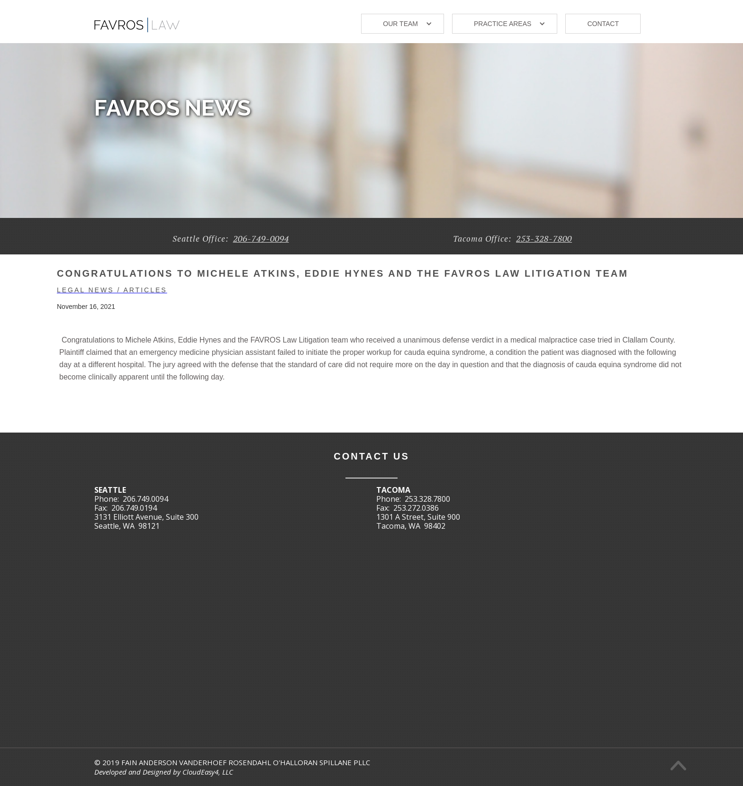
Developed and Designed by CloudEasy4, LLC (163, 772)
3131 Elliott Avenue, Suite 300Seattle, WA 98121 (146, 521)
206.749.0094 (145, 499)
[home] (137, 21)
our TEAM (400, 23)
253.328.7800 (427, 499)
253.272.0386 (416, 508)
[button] (402, 24)
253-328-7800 (544, 238)
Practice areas (502, 23)
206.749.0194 (134, 508)
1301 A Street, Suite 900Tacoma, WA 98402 (418, 521)
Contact (603, 23)
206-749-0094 (261, 238)
